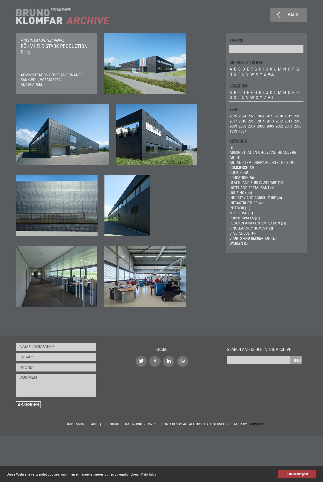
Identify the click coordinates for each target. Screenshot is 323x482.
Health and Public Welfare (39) (256, 182)
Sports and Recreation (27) (253, 238)
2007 (251, 126)
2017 (233, 121)
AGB (94, 424)
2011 (288, 121)
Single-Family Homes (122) (251, 228)
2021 (270, 116)
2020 (279, 116)
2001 (288, 126)
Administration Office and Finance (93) (263, 152)
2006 (261, 126)
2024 (242, 116)
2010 (297, 121)
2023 (251, 116)
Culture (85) (239, 172)
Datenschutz (135, 424)
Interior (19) (240, 208)
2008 (242, 126)
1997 (242, 131)
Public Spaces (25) (245, 218)
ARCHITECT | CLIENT (246, 62)
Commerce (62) (242, 167)
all (271, 74)
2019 (288, 116)
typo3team (256, 424)
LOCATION (238, 85)
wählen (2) (239, 243)
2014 (261, 121)
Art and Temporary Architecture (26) (262, 162)
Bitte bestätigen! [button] (297, 474)
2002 (279, 126)
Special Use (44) (243, 233)
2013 (270, 121)
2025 (233, 116)
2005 (270, 126)
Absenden (28, 405)
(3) (231, 147)
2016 (242, 121)
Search (236, 40)
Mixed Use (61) (241, 213)
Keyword (238, 141)
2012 (279, 121)
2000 (297, 126)
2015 (251, 121)
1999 (233, 131)
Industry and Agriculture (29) (256, 198)
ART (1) (235, 157)
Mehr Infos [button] (148, 474)
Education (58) (242, 177)
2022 (261, 116)
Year (233, 109)
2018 (297, 116)
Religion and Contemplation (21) (258, 223)
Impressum (76, 424)
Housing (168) (241, 192)
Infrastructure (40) (246, 203)
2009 (233, 126)
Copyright (112, 424)
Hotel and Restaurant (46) (252, 187)
